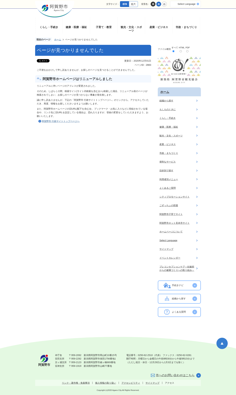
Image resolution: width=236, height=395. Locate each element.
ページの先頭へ (222, 343)
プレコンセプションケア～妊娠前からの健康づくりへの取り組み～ (176, 268)
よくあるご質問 (167, 188)
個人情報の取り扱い (105, 383)
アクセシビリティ (130, 383)
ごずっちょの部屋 (168, 205)
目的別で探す (166, 170)
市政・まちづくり (186, 27)
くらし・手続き (49, 27)
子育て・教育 (104, 27)
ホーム (57, 39)
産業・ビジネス (158, 27)
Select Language (186, 4)
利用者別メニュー (168, 179)
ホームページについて (171, 231)
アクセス (169, 383)
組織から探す (166, 100)
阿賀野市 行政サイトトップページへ (61, 121)
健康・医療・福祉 (76, 27)
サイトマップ (166, 249)
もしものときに (167, 109)
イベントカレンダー (169, 258)
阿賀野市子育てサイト (171, 214)
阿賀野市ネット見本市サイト (174, 223)
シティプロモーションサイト (174, 196)
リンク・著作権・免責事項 (76, 383)
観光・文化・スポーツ (131, 29)
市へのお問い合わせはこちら (175, 375)
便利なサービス (167, 161)
